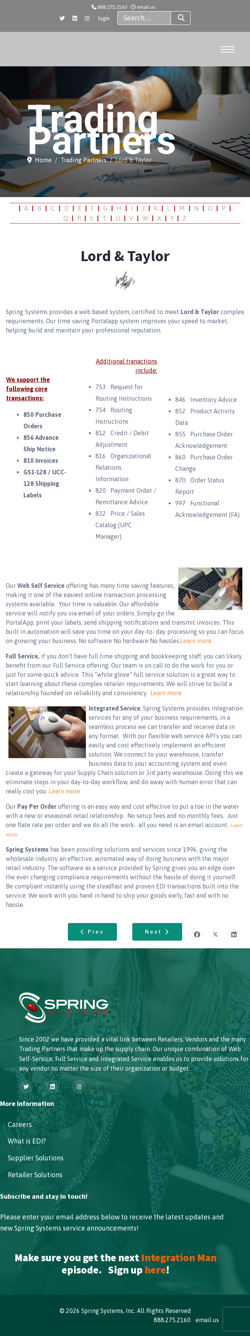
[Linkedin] (74, 18)
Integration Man (179, 1257)
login (104, 18)
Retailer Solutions (35, 1175)
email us (146, 7)
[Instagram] (87, 18)
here (155, 1269)
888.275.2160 (112, 7)
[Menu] (228, 49)
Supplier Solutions (36, 1158)
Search (174, 18)
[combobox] (144, 18)
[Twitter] (62, 18)
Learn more (196, 640)
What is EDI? (27, 1141)
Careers (20, 1124)
